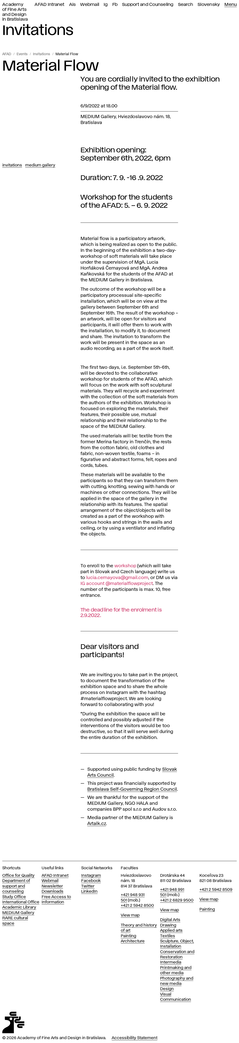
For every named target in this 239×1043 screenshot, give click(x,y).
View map (130, 915)
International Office (20, 902)
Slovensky (209, 5)
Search (185, 5)
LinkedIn (89, 891)
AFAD (6, 54)
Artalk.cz (96, 824)
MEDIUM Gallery (18, 913)
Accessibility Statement (134, 1038)
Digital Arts (170, 920)
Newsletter (52, 886)
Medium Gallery (40, 165)
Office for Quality (18, 875)
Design (167, 989)
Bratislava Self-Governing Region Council (132, 789)
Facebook (91, 881)
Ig (106, 5)
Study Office (14, 897)
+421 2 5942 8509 (215, 890)
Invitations (41, 54)
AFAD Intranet (49, 5)
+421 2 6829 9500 (177, 900)
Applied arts (171, 930)
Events (22, 54)
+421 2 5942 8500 (137, 905)
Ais (72, 5)
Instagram (91, 875)
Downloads (52, 891)
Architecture (133, 941)
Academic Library (19, 907)
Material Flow (66, 54)
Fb (115, 5)
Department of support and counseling (16, 886)
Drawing (168, 925)
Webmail (89, 5)
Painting (128, 936)
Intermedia (170, 962)
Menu (230, 5)
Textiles (167, 936)
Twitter (88, 886)
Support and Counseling (148, 5)
